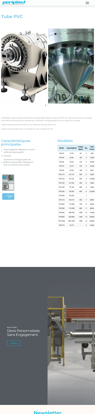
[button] (87, 3)
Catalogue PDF (10, 196)
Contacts (13, 346)
